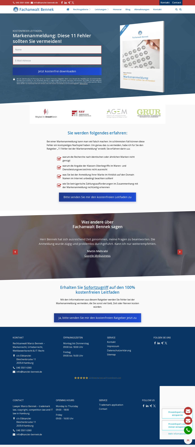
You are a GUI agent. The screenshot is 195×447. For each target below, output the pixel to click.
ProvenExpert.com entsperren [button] (177, 413)
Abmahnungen (141, 9)
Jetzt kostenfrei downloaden (57, 71)
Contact (176, 2)
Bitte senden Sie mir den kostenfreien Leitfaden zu (97, 197)
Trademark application (111, 404)
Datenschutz (84, 83)
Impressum (113, 346)
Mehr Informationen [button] (177, 433)
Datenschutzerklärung (119, 350)
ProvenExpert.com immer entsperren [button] (177, 425)
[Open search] (176, 9)
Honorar (117, 9)
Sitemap (111, 354)
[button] (15, 251)
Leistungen (102, 9)
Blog (128, 9)
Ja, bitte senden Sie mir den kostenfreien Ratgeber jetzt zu (98, 318)
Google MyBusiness (97, 256)
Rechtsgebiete (82, 9)
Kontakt (165, 2)
